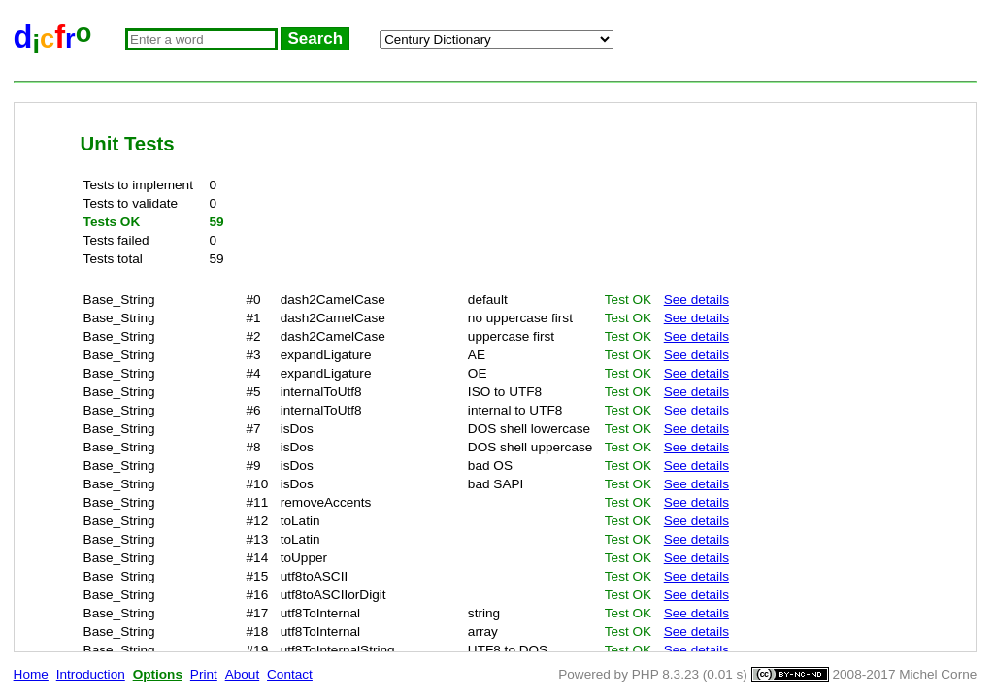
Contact (290, 674)
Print (203, 674)
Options (157, 674)
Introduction (90, 674)
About (242, 674)
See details (696, 299)
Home (31, 674)
